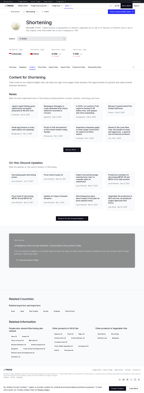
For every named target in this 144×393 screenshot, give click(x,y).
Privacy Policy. (44, 390)
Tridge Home (96, 370)
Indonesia (16, 54)
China (36, 54)
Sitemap (19, 377)
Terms (12, 377)
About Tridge (108, 370)
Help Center (119, 370)
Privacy (6, 377)
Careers (128, 370)
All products (14, 11)
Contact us (136, 370)
